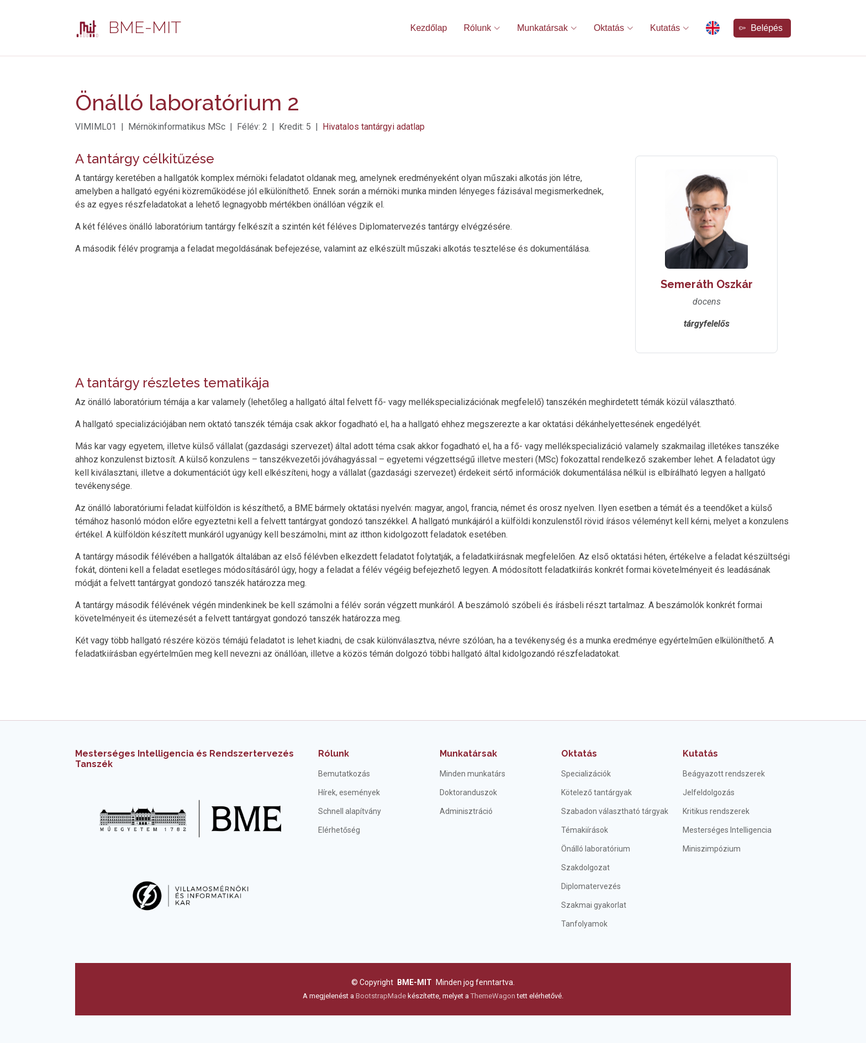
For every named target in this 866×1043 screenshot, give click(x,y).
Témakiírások (584, 830)
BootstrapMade (381, 996)
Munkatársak (468, 753)
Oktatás (579, 753)
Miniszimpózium (712, 849)
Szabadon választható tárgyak (614, 811)
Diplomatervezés (591, 886)
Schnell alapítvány (349, 811)
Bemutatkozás (344, 774)
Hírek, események (349, 792)
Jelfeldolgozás (709, 792)
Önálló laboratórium (595, 849)
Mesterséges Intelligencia (727, 830)
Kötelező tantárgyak (596, 792)
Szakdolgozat (585, 867)
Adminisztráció (466, 811)
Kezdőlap (428, 28)
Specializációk (586, 774)
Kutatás (700, 753)
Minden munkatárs (472, 774)
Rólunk (333, 753)
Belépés (761, 28)
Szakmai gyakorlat (593, 905)
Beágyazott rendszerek (724, 774)
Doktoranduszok (468, 792)
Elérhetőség (339, 830)
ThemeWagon (494, 996)
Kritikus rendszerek (716, 811)
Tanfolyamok (584, 924)
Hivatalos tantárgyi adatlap (374, 126)
